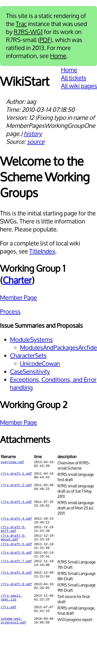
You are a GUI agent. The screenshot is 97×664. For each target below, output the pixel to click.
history (33, 134)
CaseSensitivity (30, 372)
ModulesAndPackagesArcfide (58, 348)
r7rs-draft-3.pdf (16, 502)
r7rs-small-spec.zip (11, 605)
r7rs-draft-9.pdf (16, 592)
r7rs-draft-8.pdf (16, 580)
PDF (45, 40)
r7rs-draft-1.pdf (16, 474)
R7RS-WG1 (28, 32)
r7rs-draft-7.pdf (16, 569)
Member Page (18, 298)
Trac (21, 24)
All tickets (73, 78)
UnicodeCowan (40, 364)
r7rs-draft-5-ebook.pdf (13, 541)
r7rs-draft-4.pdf (16, 519)
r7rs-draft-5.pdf (16, 549)
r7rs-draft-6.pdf (16, 559)
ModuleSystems (31, 340)
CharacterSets (28, 356)
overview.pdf (12, 462)
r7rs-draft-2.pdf (16, 485)
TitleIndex (42, 251)
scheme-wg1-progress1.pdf (13, 628)
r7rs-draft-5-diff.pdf (13, 531)
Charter (17, 280)
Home (58, 56)
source (35, 142)
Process (10, 312)
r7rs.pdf (8, 615)
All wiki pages (79, 86)
